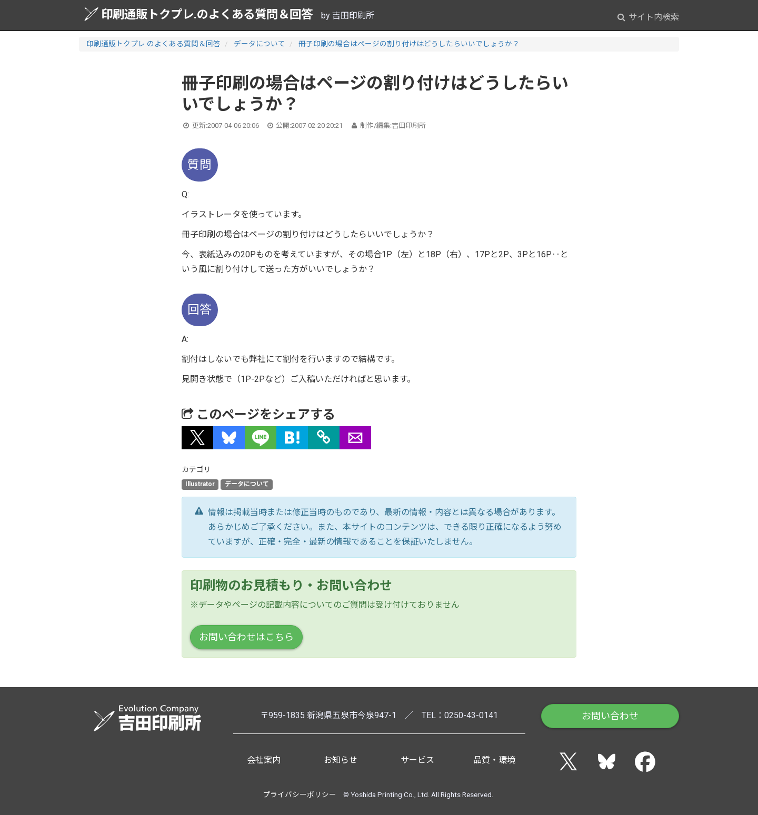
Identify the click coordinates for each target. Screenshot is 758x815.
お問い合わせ (610, 715)
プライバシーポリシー (299, 794)
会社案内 (264, 760)
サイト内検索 (648, 17)
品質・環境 (494, 760)
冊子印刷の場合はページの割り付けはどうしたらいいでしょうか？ (409, 43)
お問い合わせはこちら (246, 636)
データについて (259, 43)
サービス (417, 760)
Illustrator (200, 484)
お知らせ (340, 760)
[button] (197, 437)
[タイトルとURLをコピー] (324, 437)
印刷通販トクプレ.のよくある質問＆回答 (198, 14)
